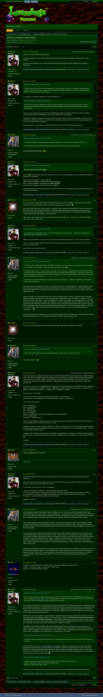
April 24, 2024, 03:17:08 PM (29, 200)
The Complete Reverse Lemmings (49, 646)
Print (94, 46)
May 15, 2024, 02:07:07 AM (29, 509)
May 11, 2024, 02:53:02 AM (29, 345)
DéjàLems (86, 69)
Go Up (8, 678)
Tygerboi (12, 135)
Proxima (12, 200)
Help (83, 695)
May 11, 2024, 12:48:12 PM (29, 372)
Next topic (93, 41)
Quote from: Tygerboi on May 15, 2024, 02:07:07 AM (37, 593)
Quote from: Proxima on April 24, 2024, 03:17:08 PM (37, 229)
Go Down (9, 46)
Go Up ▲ (96, 695)
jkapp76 (12, 450)
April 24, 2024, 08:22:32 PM (29, 225)
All (23, 46)
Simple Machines (18, 695)
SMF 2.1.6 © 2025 (9, 695)
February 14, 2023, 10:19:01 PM (30, 51)
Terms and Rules (89, 695)
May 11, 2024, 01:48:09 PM (29, 449)
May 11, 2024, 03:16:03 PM (29, 473)
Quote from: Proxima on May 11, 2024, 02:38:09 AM (37, 349)
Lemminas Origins (71, 69)
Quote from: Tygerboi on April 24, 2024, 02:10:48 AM (37, 165)
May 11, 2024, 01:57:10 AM (29, 257)
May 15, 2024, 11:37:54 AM (29, 562)
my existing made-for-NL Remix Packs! (77, 626)
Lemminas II (80, 69)
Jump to (74, 685)
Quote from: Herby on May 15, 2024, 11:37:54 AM (37, 657)
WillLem (48, 34)
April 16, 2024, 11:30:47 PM (29, 81)
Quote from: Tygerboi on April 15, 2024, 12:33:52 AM (37, 84)
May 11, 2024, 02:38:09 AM (29, 322)
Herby (11, 562)
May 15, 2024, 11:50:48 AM (29, 589)
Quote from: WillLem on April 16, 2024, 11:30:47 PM (37, 138)
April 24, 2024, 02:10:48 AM (29, 134)
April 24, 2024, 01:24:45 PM (29, 161)
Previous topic (84, 41)
